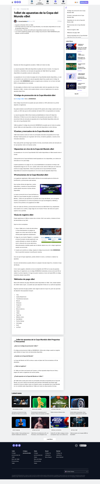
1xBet (13, 455)
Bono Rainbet (59, 462)
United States (70, 476)
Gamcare (74, 481)
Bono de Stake (38, 464)
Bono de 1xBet (15, 464)
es (77, 2)
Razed (46, 455)
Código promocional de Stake (38, 460)
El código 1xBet (20, 103)
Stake (35, 455)
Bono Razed (48, 462)
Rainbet (58, 455)
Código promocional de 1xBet (16, 460)
